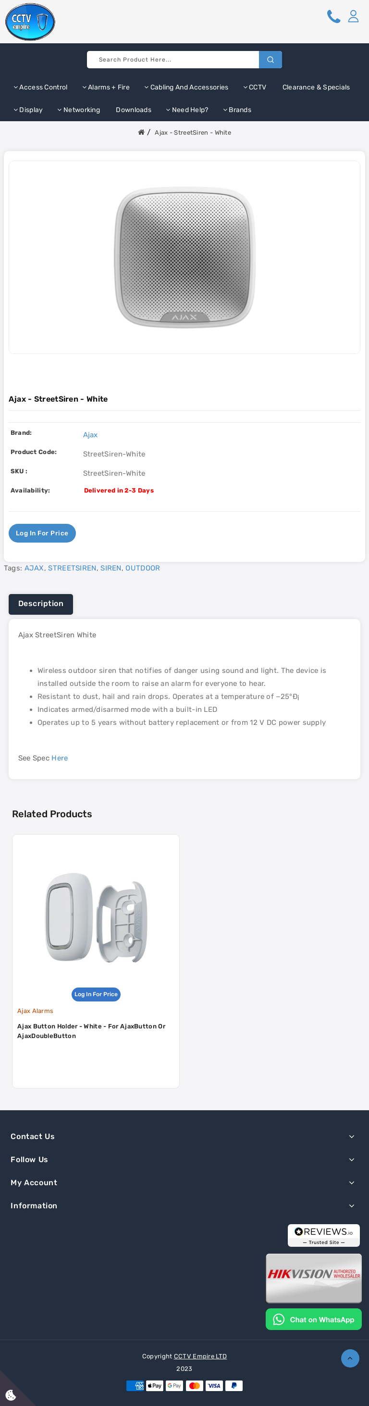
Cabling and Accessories (186, 87)
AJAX (34, 568)
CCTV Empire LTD (200, 1356)
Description (41, 603)
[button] (353, 16)
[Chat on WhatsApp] (314, 1318)
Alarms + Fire (106, 87)
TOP (350, 1358)
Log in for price (43, 533)
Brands (237, 110)
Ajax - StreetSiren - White (193, 132)
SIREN (111, 568)
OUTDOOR (142, 568)
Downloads (132, 110)
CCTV (255, 87)
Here (59, 758)
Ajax (90, 435)
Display (28, 110)
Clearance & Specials (315, 87)
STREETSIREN (72, 568)
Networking (78, 110)
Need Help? (187, 110)
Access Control (40, 87)
